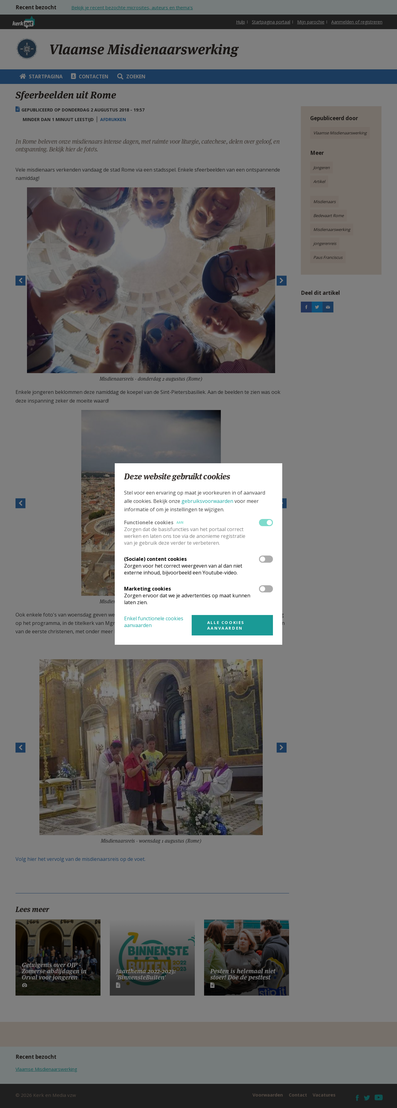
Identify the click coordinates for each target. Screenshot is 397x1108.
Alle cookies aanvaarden (226, 625)
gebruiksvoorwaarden (207, 501)
